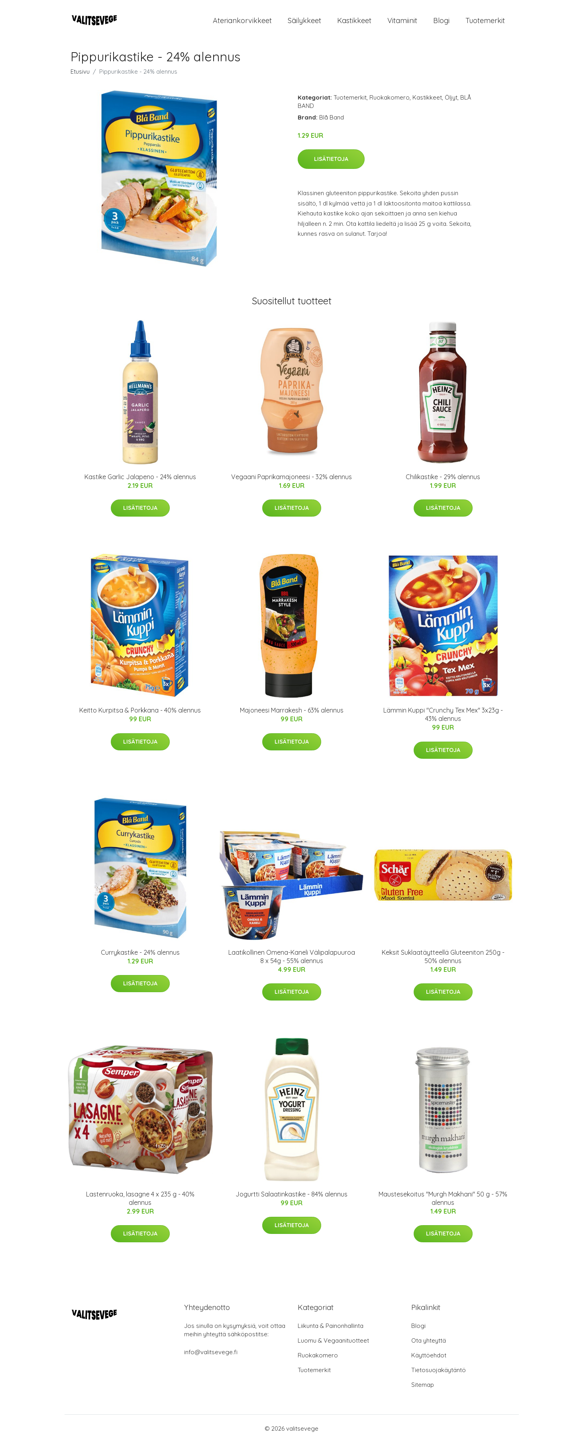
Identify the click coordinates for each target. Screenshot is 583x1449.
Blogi (441, 23)
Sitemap (422, 1391)
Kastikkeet (354, 23)
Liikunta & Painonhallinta (330, 1332)
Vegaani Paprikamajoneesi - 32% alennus (291, 484)
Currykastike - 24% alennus (140, 959)
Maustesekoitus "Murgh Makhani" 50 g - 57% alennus (443, 1205)
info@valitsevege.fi (211, 1359)
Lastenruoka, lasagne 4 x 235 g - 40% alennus (140, 1205)
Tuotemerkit (485, 23)
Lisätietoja (331, 165)
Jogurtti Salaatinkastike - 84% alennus (291, 1201)
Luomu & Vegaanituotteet (333, 1347)
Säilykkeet (304, 23)
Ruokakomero (389, 104)
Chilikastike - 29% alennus (443, 484)
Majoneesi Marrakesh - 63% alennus (292, 717)
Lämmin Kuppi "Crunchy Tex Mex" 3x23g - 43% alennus (443, 721)
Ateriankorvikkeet (242, 23)
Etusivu (80, 78)
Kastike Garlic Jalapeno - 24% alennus (140, 484)
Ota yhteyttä (428, 1347)
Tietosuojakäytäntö (438, 1376)
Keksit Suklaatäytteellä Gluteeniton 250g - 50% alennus (443, 963)
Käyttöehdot (428, 1362)
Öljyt (451, 104)
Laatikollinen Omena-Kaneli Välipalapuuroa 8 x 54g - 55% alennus (291, 963)
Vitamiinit (402, 23)
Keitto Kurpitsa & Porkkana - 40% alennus (140, 717)
